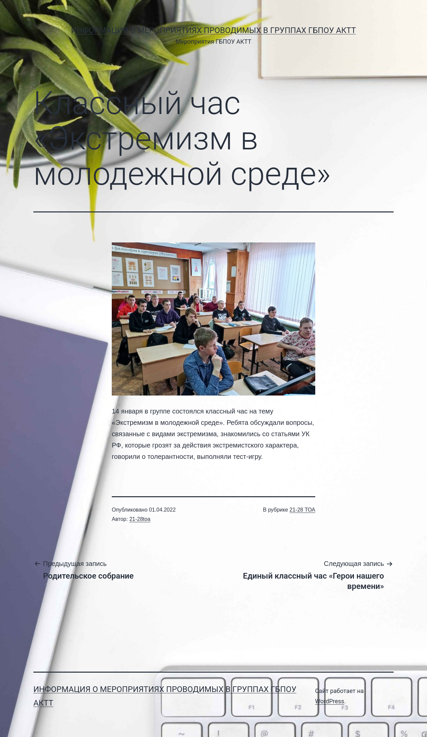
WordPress (329, 701)
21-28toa (139, 519)
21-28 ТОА (302, 510)
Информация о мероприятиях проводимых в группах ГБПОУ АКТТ (213, 30)
